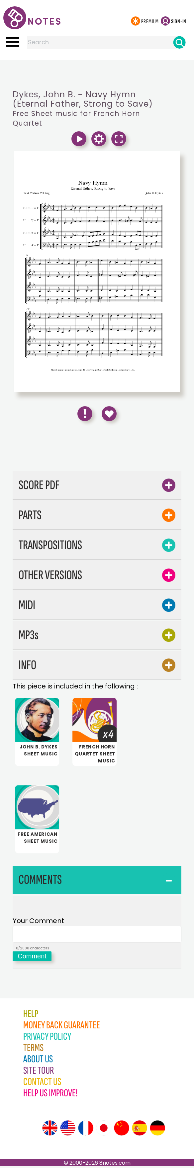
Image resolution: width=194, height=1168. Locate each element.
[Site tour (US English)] (67, 1130)
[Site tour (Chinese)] (121, 1130)
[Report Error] (84, 413)
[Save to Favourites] (109, 413)
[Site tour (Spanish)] (139, 1130)
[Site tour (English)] (50, 1130)
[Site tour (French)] (85, 1130)
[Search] (179, 42)
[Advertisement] (97, 73)
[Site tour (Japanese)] (103, 1130)
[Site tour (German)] (157, 1130)
